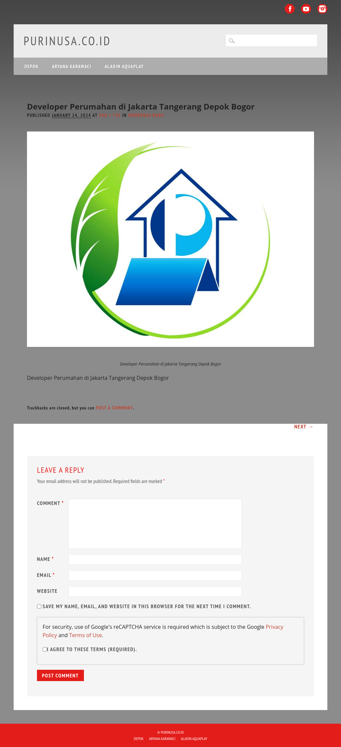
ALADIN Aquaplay (124, 66)
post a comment (114, 408)
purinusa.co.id (67, 41)
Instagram (322, 9)
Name (46, 559)
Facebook (290, 9)
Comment (51, 503)
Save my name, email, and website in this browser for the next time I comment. (147, 606)
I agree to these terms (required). (90, 649)
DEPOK (31, 66)
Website (47, 591)
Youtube (306, 9)
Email (47, 575)
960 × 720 (110, 115)
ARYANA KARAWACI (72, 66)
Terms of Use (85, 635)
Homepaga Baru (146, 115)
